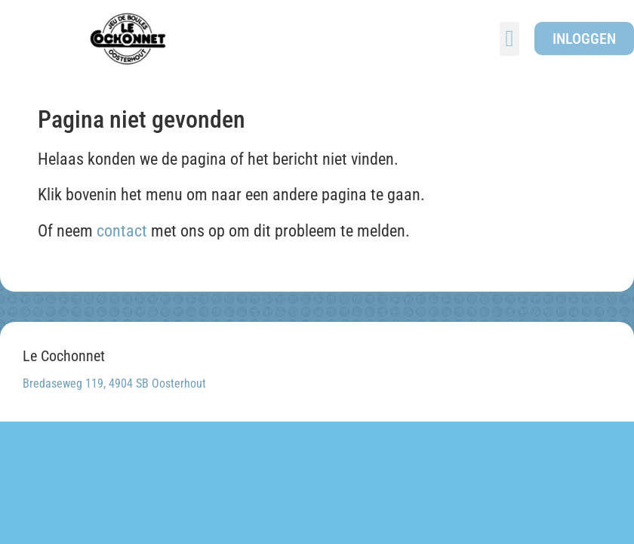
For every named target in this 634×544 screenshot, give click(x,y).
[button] (509, 39)
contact (122, 230)
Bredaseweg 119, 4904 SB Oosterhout (114, 383)
